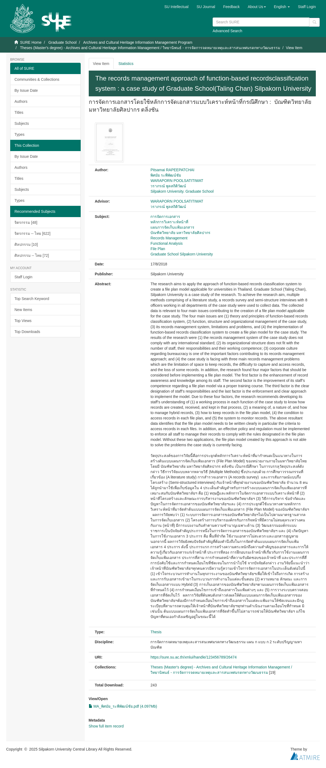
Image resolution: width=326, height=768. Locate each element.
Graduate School (62, 42)
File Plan (157, 249)
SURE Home (31, 42)
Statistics (126, 63)
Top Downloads (27, 332)
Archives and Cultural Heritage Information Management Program (137, 42)
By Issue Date (26, 90)
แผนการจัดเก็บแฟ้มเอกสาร (172, 227)
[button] (257, 6)
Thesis (155, 632)
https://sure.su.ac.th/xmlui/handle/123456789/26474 (193, 657)
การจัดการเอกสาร (165, 216)
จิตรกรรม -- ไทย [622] (32, 233)
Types (19, 134)
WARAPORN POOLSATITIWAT (176, 180)
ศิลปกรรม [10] (26, 244)
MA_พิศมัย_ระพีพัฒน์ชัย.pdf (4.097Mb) (123, 706)
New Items (23, 310)
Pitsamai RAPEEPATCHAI (172, 170)
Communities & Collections (36, 79)
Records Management (168, 238)
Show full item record (106, 726)
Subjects (21, 123)
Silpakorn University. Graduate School (182, 191)
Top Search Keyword (31, 299)
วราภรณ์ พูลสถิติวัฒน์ (168, 186)
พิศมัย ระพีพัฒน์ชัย (165, 175)
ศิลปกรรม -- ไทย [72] (31, 255)
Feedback (231, 7)
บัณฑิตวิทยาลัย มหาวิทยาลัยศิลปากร (180, 233)
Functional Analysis (166, 243)
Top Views (23, 321)
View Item (101, 63)
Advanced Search (227, 31)
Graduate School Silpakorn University (181, 254)
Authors (20, 101)
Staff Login (23, 277)
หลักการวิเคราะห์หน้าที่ (169, 222)
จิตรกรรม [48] (25, 222)
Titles (18, 112)
